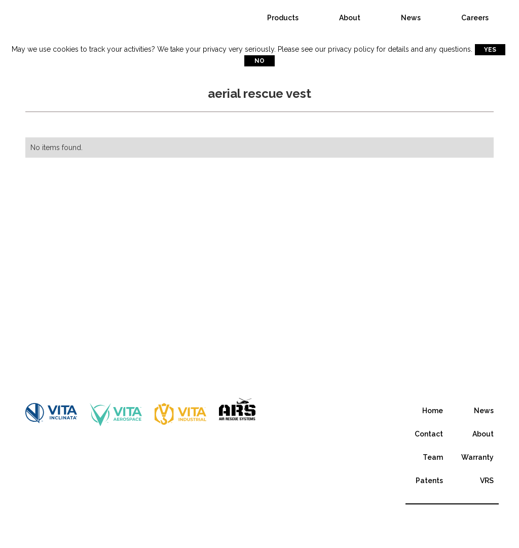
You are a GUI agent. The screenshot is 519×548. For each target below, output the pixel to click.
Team (433, 457)
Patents (429, 481)
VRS (487, 481)
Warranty (477, 457)
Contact (429, 434)
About (349, 18)
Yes (490, 49)
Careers (475, 18)
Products (283, 18)
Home (432, 411)
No (259, 60)
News (411, 18)
